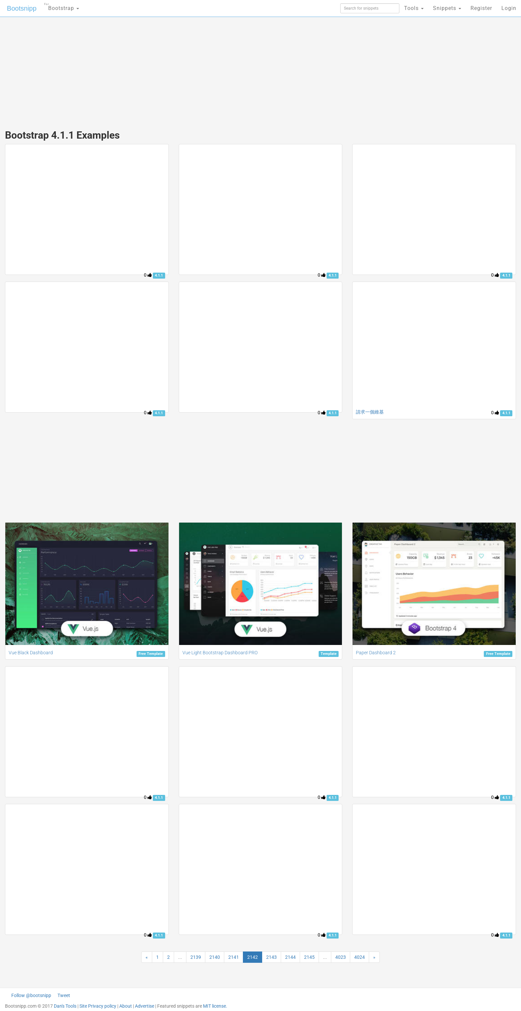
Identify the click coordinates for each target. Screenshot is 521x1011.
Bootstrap (61, 6)
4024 (359, 957)
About (125, 1006)
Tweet (63, 995)
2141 (233, 957)
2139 (195, 957)
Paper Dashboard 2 (376, 652)
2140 (214, 957)
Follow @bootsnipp (31, 995)
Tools (414, 8)
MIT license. (215, 1006)
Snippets (447, 8)
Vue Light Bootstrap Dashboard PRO (220, 652)
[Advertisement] (210, 69)
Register (481, 8)
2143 (271, 957)
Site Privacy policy (97, 1006)
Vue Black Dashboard (31, 652)
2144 (290, 957)
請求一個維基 (370, 412)
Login (508, 8)
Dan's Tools (65, 1006)
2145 (309, 957)
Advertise (144, 1006)
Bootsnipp (22, 8)
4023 (340, 957)
